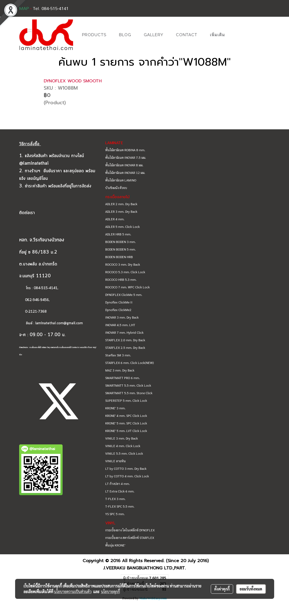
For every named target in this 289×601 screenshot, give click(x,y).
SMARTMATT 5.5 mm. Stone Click (128, 393)
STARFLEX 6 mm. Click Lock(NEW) (129, 362)
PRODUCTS (94, 34)
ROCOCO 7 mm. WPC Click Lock (127, 287)
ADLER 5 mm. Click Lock (122, 226)
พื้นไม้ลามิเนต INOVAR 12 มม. (125, 172)
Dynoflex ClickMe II (118, 302)
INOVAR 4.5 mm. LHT (120, 325)
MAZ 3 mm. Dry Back (119, 370)
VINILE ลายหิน (115, 461)
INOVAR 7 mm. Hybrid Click (124, 332)
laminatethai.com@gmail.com (59, 323)
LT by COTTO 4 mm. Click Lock (127, 476)
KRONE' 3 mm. (115, 408)
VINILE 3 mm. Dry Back (121, 438)
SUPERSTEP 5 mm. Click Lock (126, 400)
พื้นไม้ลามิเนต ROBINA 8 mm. (125, 150)
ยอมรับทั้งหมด (251, 588)
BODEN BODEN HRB (119, 257)
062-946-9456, (34, 300)
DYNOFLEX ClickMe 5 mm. (123, 294)
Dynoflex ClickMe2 (118, 310)
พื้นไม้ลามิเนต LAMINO (120, 180)
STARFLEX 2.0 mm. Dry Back (125, 340)
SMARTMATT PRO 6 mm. (122, 378)
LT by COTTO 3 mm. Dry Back (126, 468)
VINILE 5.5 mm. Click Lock (124, 453)
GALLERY (153, 34)
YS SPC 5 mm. (115, 514)
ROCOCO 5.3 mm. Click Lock (125, 272)
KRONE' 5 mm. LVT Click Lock (126, 430)
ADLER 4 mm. (114, 219)
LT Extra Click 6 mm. (119, 491)
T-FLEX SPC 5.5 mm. (119, 506)
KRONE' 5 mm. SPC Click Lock (126, 423)
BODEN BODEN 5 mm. (120, 249)
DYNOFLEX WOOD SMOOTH (73, 81)
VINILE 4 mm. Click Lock (122, 446)
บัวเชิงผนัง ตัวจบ (116, 187)
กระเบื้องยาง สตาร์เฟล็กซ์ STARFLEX (129, 537)
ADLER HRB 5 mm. (118, 234)
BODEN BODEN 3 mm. (120, 241)
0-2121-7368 (36, 311)
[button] (239, 35)
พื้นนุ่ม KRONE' (115, 545)
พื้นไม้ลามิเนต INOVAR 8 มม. (124, 165)
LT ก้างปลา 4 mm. (117, 483)
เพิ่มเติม (217, 34)
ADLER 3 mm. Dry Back (121, 211)
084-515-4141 (45, 288)
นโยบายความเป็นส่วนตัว (72, 591)
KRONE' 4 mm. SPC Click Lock (126, 415)
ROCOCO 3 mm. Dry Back (122, 264)
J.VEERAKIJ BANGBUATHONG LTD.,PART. (144, 568)
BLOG (125, 34)
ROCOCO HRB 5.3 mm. (121, 279)
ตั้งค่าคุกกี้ (222, 588)
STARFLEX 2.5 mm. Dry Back (125, 347)
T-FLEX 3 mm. (115, 499)
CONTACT (186, 34)
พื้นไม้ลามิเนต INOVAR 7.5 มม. (125, 157)
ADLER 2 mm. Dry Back (121, 204)
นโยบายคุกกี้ (110, 591)
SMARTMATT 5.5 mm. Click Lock (128, 385)
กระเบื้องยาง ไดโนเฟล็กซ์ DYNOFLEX (130, 530)
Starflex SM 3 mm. (118, 355)
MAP (24, 8)
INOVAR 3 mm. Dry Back (122, 317)
